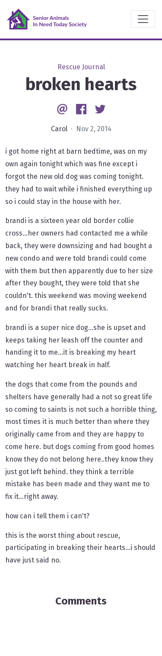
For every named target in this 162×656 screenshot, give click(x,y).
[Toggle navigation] (143, 19)
